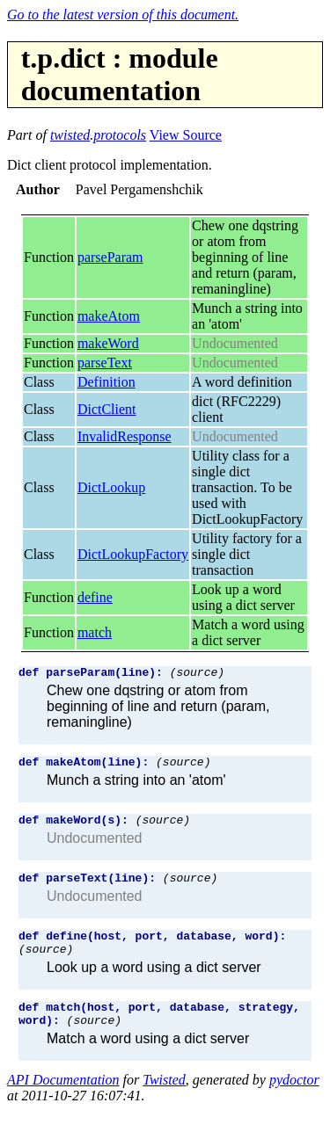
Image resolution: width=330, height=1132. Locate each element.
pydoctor (294, 1100)
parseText (104, 362)
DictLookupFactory (132, 554)
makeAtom (108, 315)
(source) (197, 674)
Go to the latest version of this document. (122, 14)
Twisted (164, 1100)
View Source (186, 134)
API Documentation (63, 1100)
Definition (106, 381)
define (95, 597)
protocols (119, 134)
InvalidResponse (124, 436)
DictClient (106, 409)
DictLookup (111, 487)
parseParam (110, 257)
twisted (70, 134)
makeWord (108, 343)
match (94, 632)
